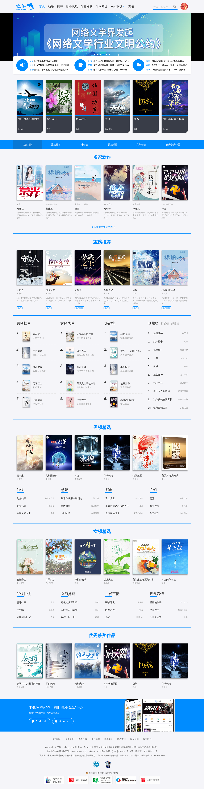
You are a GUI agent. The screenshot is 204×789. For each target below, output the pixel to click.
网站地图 (134, 739)
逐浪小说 (25, 6)
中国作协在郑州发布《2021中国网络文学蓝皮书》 (172, 69)
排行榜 (84, 144)
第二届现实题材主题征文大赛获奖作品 (108, 65)
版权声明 (121, 739)
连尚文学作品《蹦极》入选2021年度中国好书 (112, 69)
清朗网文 (57, 739)
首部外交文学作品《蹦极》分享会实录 (166, 65)
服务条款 (108, 739)
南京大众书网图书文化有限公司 (108, 747)
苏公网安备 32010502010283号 (103, 773)
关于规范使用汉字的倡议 (44, 61)
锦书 (60, 6)
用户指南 (95, 739)
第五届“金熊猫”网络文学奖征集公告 (165, 61)
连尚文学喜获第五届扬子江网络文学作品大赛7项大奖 (115, 61)
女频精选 (141, 144)
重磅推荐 (56, 144)
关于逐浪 (69, 739)
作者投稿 (82, 739)
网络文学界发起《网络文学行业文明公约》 (52, 69)
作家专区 (101, 6)
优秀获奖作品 (173, 144)
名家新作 (27, 144)
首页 (42, 6)
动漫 (51, 6)
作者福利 (86, 6)
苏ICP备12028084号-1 (94, 751)
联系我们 (147, 739)
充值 (131, 6)
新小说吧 (72, 6)
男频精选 (112, 144)
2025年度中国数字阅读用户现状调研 (49, 65)
